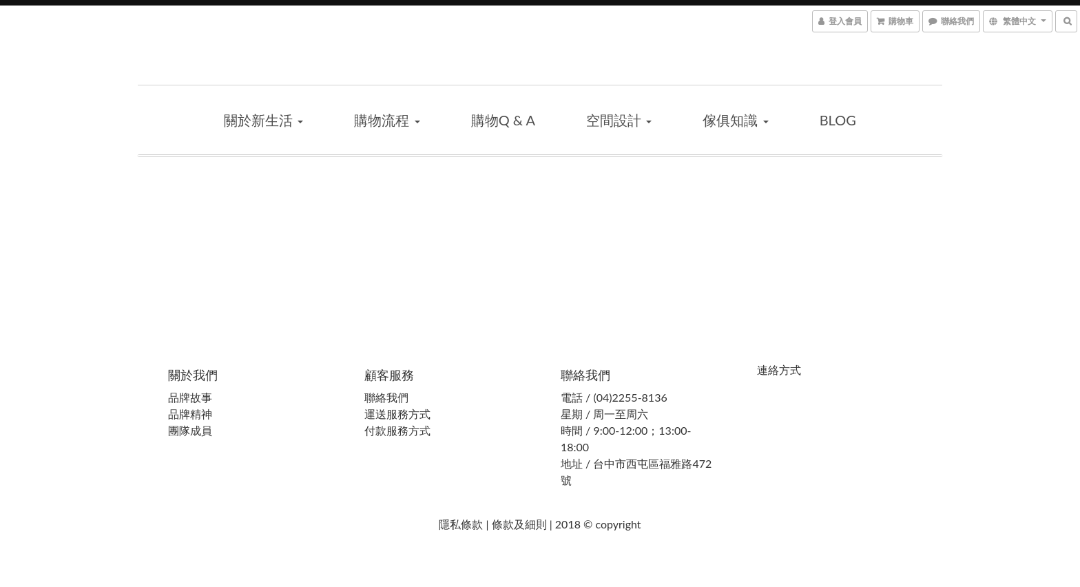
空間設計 (619, 120)
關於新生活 (263, 120)
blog (838, 120)
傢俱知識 (735, 120)
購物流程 (386, 120)
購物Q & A (503, 120)
